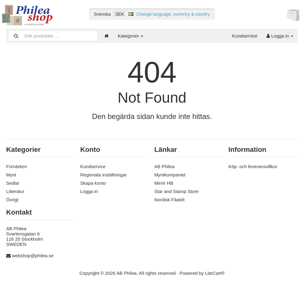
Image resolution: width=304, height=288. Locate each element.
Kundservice (245, 35)
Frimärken (16, 166)
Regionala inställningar (103, 174)
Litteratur (15, 191)
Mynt (11, 174)
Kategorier (130, 35)
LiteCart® (215, 273)
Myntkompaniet (170, 174)
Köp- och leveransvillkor (253, 166)
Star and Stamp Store (176, 191)
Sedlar (12, 183)
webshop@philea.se (32, 255)
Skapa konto (93, 183)
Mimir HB (163, 183)
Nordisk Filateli (169, 199)
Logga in (280, 35)
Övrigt (12, 199)
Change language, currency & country (173, 14)
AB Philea (164, 166)
